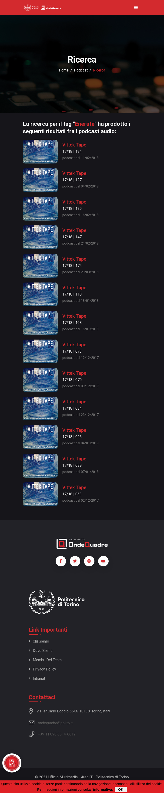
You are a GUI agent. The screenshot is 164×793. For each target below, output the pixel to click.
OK (121, 789)
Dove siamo (41, 650)
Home (64, 70)
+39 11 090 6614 (52, 734)
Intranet (37, 678)
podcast (81, 70)
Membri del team (45, 660)
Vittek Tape (74, 145)
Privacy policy (42, 669)
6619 (71, 734)
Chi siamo (39, 641)
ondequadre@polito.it (51, 722)
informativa (102, 789)
